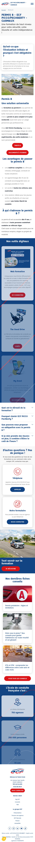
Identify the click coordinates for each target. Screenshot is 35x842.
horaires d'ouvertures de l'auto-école (17, 484)
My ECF (17, 799)
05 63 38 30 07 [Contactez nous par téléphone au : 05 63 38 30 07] (17, 786)
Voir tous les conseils (17, 678)
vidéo (17, 349)
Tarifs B (17, 145)
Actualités (18, 823)
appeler (17, 489)
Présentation (17, 813)
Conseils (17, 802)
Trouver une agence (17, 815)
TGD (17, 804)
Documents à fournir (17, 152)
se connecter (17, 297)
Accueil (3, 10)
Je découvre (11, 569)
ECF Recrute (17, 818)
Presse (17, 820)
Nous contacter (17, 522)
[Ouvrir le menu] (32, 4)
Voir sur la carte (17, 784)
